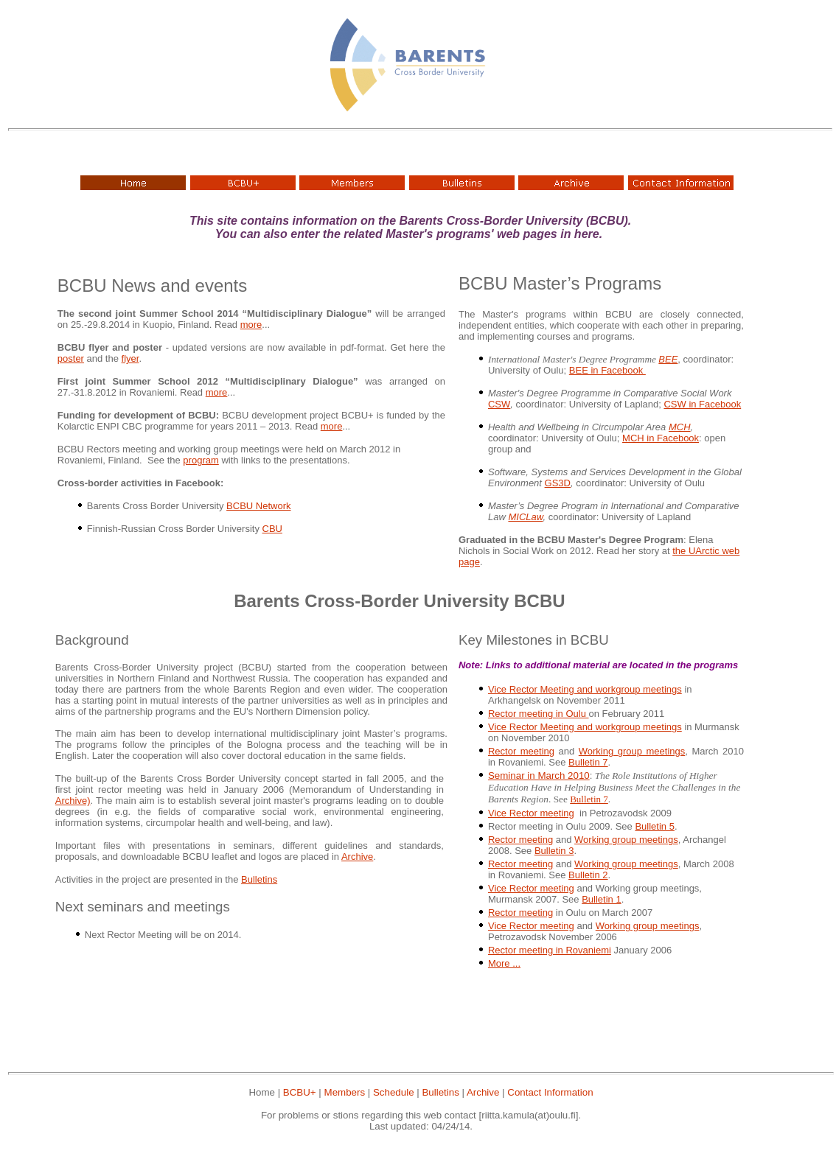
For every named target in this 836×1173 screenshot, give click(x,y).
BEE (667, 359)
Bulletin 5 (654, 826)
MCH (680, 427)
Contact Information (550, 1092)
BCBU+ (299, 1092)
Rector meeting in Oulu (538, 713)
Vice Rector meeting (531, 813)
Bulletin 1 (601, 899)
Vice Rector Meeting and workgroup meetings (585, 689)
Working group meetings (632, 751)
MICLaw (525, 516)
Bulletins (259, 879)
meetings (678, 925)
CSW (499, 404)
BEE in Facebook (607, 370)
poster (71, 358)
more (251, 324)
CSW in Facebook (702, 404)
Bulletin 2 (587, 874)
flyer (130, 358)
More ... (504, 963)
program (200, 460)
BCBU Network (258, 505)
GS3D (558, 483)
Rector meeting (521, 751)
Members (345, 1092)
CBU (272, 528)
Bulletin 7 (587, 762)
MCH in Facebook (660, 438)
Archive (357, 856)
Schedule (393, 1092)
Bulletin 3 (554, 850)
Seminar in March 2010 (539, 775)
